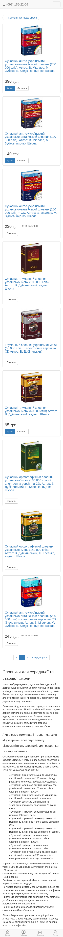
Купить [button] (10, 88)
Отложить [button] (22, 88)
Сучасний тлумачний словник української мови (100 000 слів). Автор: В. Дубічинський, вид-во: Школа (27, 283)
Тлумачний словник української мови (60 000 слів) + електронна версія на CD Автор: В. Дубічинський (31, 348)
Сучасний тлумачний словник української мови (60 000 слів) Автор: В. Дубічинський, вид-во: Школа (31, 411)
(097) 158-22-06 (15, 4)
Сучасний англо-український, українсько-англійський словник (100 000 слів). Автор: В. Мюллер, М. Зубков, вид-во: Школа (30, 138)
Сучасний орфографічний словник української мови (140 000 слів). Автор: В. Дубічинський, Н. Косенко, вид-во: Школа (30, 551)
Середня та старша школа (21, 17)
